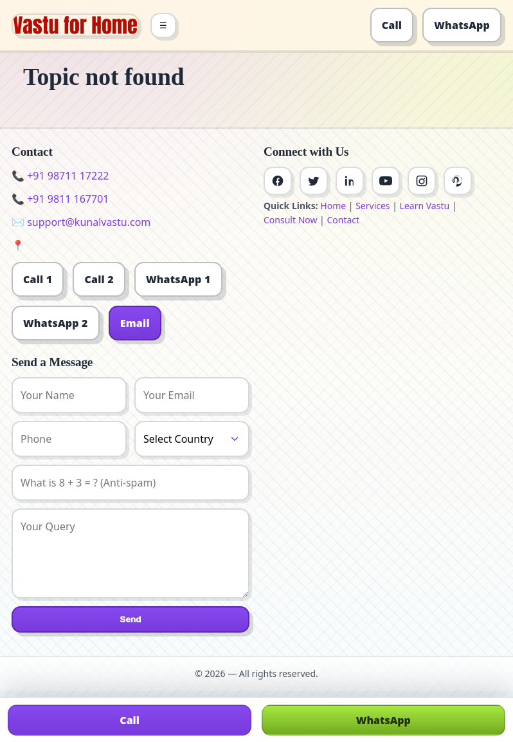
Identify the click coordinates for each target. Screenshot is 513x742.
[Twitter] (314, 181)
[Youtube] (386, 181)
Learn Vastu (425, 205)
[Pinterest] (458, 181)
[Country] (191, 439)
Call (392, 25)
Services (373, 205)
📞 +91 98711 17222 (60, 176)
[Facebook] (278, 181)
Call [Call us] (130, 720)
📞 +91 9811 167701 (60, 199)
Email (135, 323)
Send (130, 619)
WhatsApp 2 (55, 323)
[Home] (75, 25)
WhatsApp (462, 25)
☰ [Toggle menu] (163, 25)
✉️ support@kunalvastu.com (81, 222)
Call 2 (98, 279)
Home (333, 205)
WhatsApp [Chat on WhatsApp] (383, 720)
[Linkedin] (350, 181)
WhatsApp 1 (178, 279)
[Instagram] (422, 181)
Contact (343, 220)
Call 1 (37, 279)
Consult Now (290, 220)
